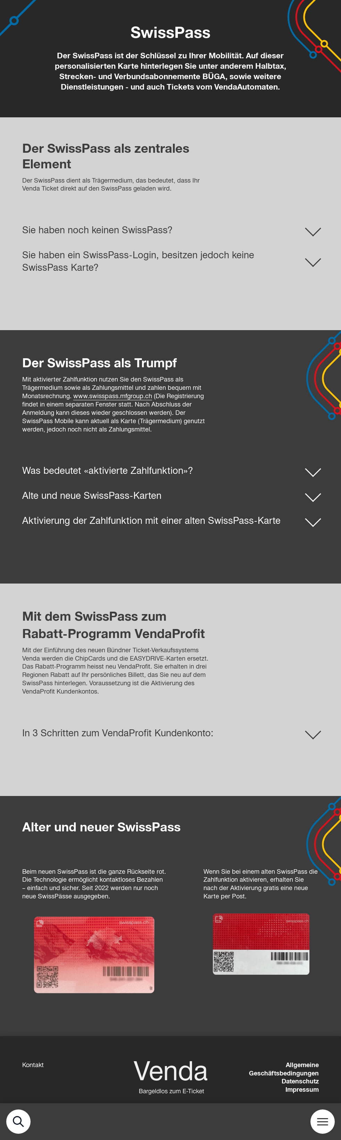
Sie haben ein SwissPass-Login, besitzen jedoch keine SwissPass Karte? (138, 261)
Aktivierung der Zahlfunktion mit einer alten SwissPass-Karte (151, 520)
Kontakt (33, 1065)
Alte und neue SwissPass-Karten (91, 496)
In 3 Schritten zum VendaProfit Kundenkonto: (118, 733)
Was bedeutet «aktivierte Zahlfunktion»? (107, 471)
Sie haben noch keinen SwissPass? (97, 230)
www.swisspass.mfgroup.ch (112, 396)
